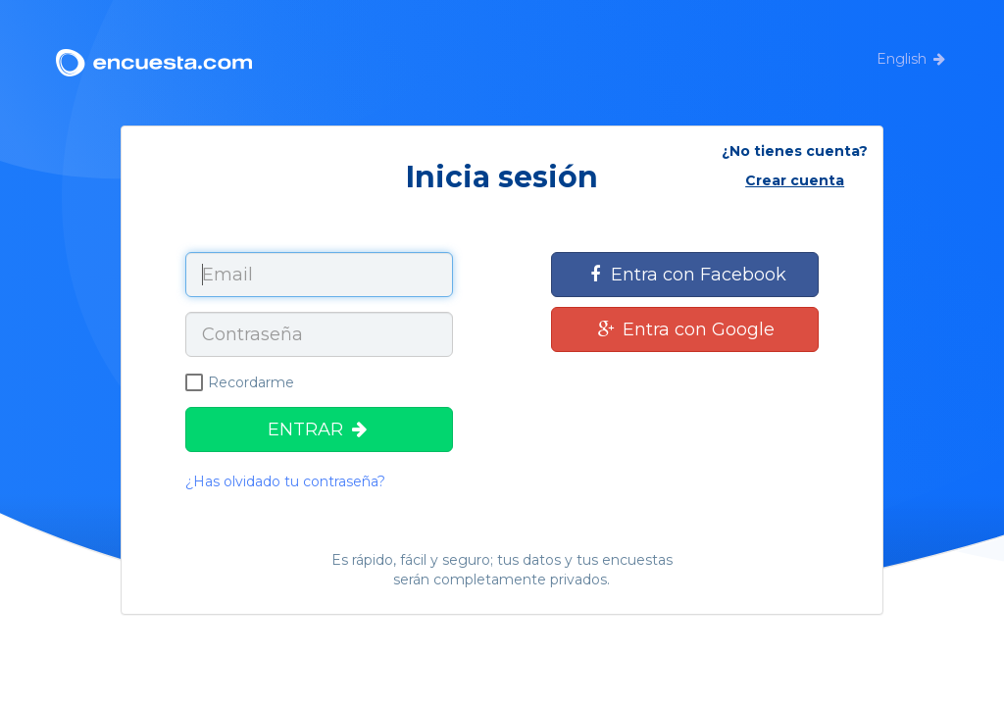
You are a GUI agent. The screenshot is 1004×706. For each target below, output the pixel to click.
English (902, 59)
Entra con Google (685, 329)
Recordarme (239, 382)
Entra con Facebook (684, 274)
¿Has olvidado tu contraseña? (285, 481)
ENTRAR (319, 429)
